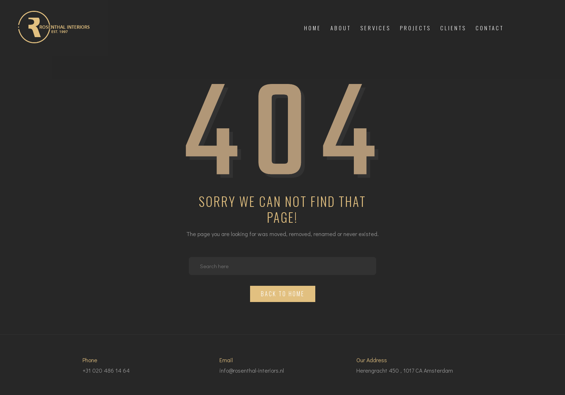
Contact (490, 28)
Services (375, 28)
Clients (453, 28)
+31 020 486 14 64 (106, 370)
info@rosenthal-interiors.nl (251, 370)
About (340, 28)
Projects (415, 28)
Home (312, 28)
